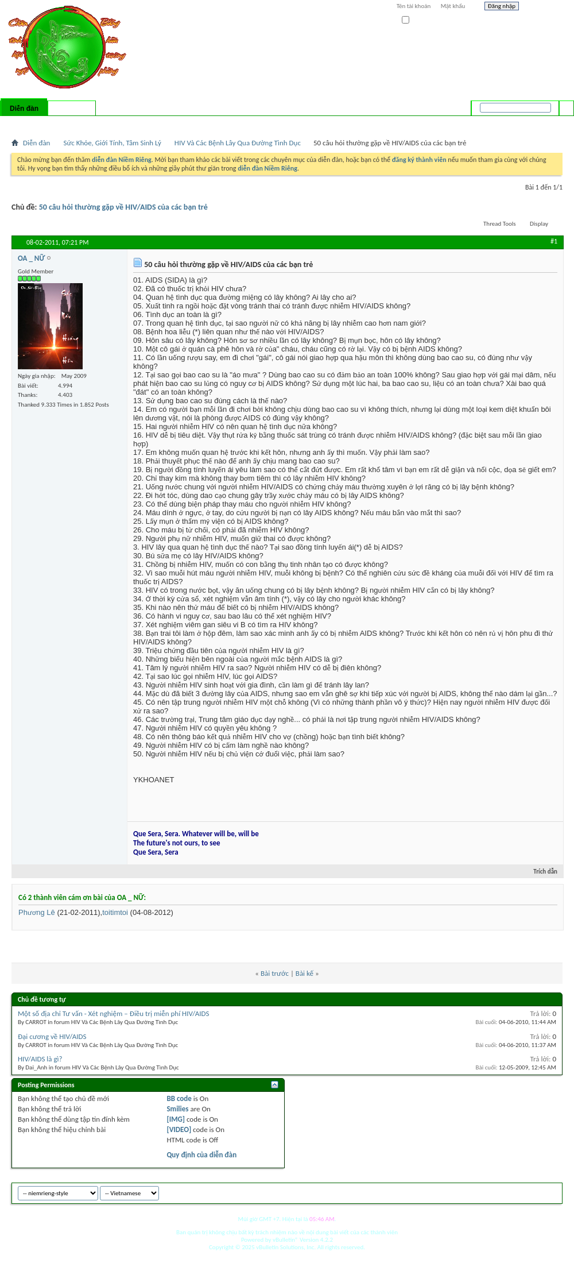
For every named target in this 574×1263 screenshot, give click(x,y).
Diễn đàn (24, 109)
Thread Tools (499, 223)
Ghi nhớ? (418, 20)
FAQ (47, 123)
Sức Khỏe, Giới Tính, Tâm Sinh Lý (112, 142)
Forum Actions (112, 123)
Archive (529, 1191)
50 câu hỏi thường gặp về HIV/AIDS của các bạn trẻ (123, 207)
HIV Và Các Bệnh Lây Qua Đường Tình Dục (237, 142)
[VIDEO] (178, 1129)
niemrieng (498, 1191)
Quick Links (161, 123)
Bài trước (275, 973)
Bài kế (304, 973)
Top (550, 1191)
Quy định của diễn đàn (201, 1154)
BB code (178, 1098)
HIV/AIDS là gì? (40, 1059)
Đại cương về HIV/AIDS (52, 1036)
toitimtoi (115, 912)
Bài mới (25, 123)
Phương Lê (36, 912)
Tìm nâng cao (543, 122)
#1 (553, 241)
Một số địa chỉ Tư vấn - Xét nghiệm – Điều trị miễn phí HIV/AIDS (114, 1013)
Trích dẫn (540, 871)
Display (539, 223)
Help (543, 7)
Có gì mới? (72, 109)
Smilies (177, 1108)
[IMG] (175, 1119)
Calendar (73, 123)
